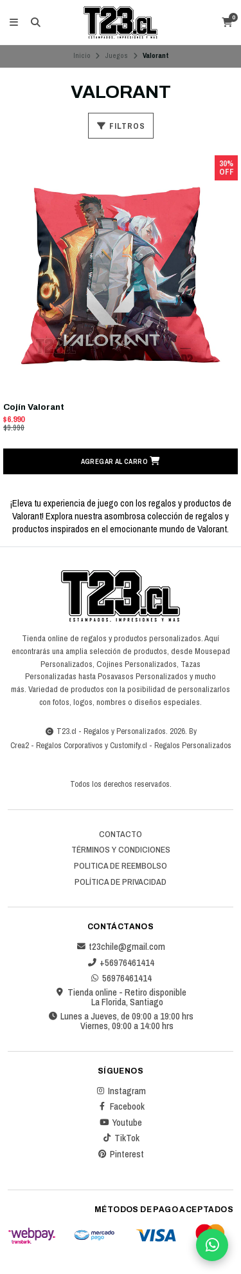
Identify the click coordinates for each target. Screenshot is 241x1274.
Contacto (120, 834)
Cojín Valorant (33, 407)
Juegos (116, 55)
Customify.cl (128, 745)
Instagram (120, 1090)
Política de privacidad (120, 882)
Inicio (82, 55)
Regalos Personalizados (192, 745)
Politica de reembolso (120, 866)
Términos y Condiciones (120, 849)
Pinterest (120, 1154)
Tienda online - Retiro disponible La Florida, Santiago (120, 997)
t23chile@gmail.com (120, 946)
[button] (120, 461)
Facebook (121, 1106)
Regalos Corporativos (69, 745)
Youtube (120, 1122)
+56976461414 (120, 962)
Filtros (120, 126)
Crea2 (19, 745)
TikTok (120, 1138)
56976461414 (120, 978)
